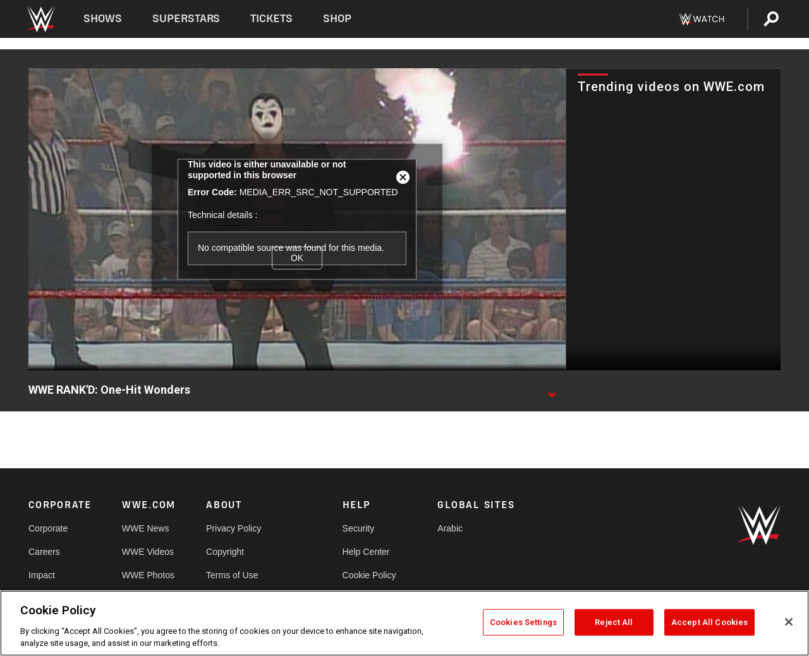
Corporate (48, 528)
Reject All (614, 622)
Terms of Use (232, 575)
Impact (41, 575)
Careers (44, 552)
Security (359, 528)
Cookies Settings (523, 622)
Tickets (271, 19)
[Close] (789, 622)
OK (297, 258)
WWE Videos (148, 552)
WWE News (145, 528)
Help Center (366, 552)
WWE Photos (148, 575)
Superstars (186, 19)
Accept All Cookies (709, 622)
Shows (102, 19)
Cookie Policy (369, 575)
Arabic (450, 528)
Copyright (225, 552)
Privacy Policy (233, 528)
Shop (337, 19)
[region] (404, 623)
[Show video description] (552, 390)
